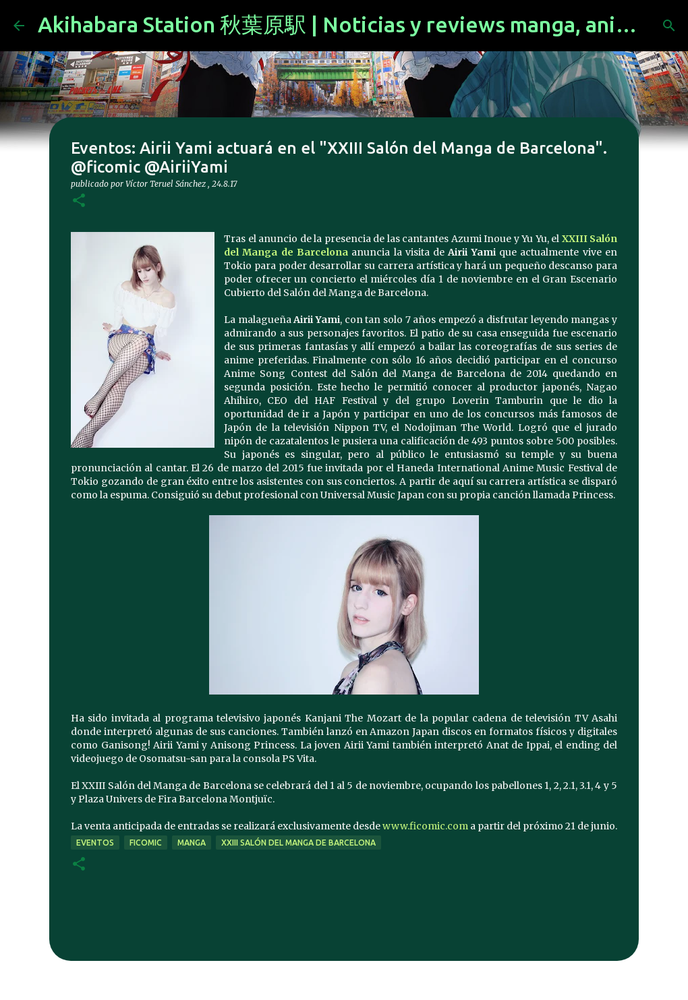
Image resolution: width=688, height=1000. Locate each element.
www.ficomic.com (425, 826)
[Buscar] (669, 25)
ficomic (146, 842)
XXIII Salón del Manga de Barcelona (298, 842)
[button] (79, 201)
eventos (95, 842)
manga (191, 842)
